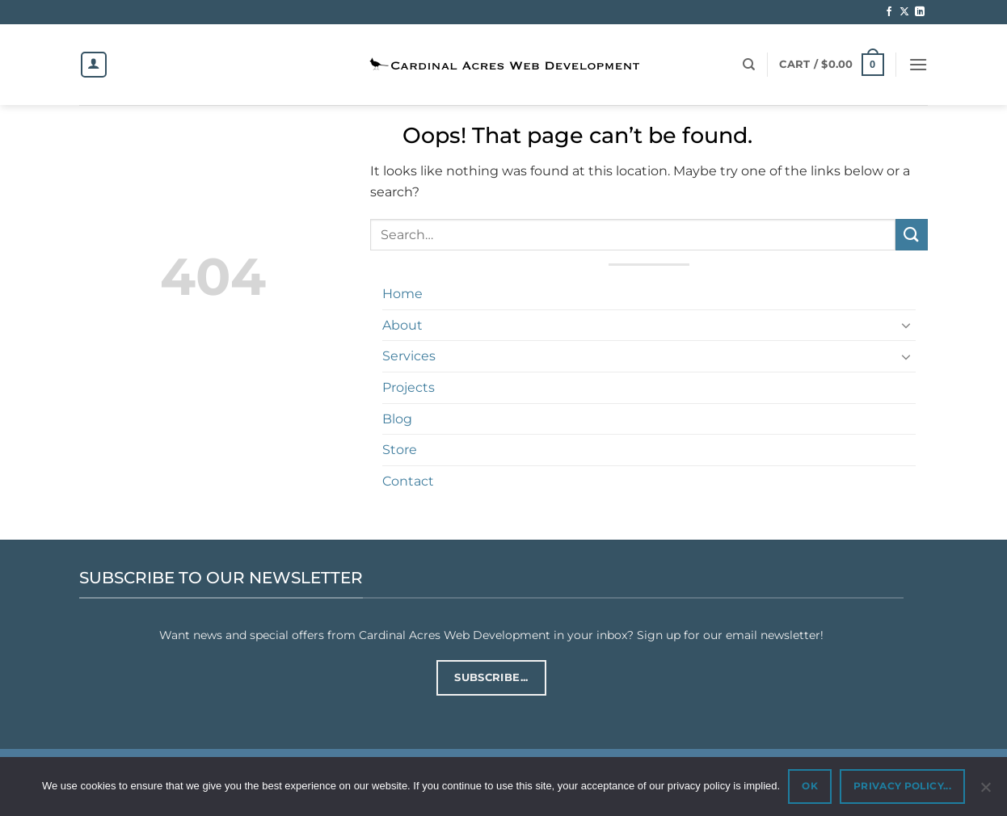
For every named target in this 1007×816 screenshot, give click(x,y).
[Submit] (911, 234)
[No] (985, 792)
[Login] (94, 65)
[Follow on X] (904, 12)
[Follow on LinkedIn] (920, 12)
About (402, 325)
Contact (408, 481)
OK (810, 786)
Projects (408, 387)
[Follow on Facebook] (889, 12)
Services (409, 356)
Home (402, 293)
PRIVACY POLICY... (902, 786)
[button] (831, 64)
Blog (397, 419)
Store (399, 449)
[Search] (749, 64)
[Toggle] (906, 324)
